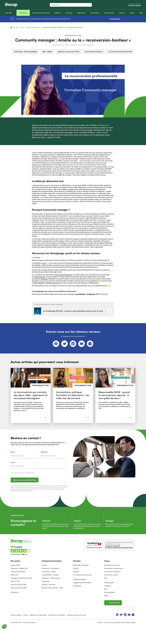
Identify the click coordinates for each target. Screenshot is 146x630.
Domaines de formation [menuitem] (52, 561)
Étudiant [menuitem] (76, 572)
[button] (4, 626)
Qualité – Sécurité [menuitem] (48, 584)
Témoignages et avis (33, 27)
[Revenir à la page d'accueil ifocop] (11, 5)
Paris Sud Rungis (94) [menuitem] (18, 584)
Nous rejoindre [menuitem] (109, 592)
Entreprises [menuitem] (77, 586)
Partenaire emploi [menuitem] (79, 579)
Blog (22, 27)
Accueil (14, 27)
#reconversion (40, 277)
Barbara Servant (53, 283)
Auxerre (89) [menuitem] (15, 565)
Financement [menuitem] (109, 583)
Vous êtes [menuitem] (77, 561)
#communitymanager (64, 275)
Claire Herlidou (39, 283)
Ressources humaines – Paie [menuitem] (52, 588)
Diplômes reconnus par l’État (68, 52)
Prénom (50, 452)
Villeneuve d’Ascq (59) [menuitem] (19, 588)
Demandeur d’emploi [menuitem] (81, 565)
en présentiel (80, 294)
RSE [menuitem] (105, 589)
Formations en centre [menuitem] (112, 565)
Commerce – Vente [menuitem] (49, 572)
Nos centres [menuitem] (15, 561)
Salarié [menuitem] (75, 568)
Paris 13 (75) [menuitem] (15, 581)
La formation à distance (94, 52)
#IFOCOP (94, 283)
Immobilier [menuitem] (46, 581)
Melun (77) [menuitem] (14, 575)
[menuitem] (8, 13)
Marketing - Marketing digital (25, 52)
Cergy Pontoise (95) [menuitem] (18, 572)
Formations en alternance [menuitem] (113, 568)
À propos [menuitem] (107, 586)
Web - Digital (47, 52)
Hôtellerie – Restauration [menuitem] (51, 578)
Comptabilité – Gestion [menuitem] (50, 575)
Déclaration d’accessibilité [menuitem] (56, 615)
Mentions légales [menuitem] (16, 615)
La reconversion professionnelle (120, 52)
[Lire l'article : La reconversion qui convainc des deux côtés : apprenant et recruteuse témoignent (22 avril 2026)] (31, 395)
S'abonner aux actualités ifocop (24, 480)
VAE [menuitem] (105, 578)
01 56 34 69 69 (134, 5)
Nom (18, 452)
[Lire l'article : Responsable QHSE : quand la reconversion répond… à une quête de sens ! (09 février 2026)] (115, 395)
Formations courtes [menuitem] (111, 575)
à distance (91, 294)
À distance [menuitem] (14, 592)
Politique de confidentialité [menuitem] (38, 615)
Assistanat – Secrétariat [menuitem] (50, 568)
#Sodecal (44, 279)
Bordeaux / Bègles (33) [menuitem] (19, 568)
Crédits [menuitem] (25, 615)
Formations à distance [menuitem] (112, 572)
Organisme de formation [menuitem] (82, 583)
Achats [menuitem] (44, 565)
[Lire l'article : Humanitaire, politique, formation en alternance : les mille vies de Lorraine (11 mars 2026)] (73, 395)
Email (19, 463)
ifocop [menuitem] (107, 561)
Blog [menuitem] (106, 595)
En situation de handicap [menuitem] (82, 575)
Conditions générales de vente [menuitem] (76, 615)
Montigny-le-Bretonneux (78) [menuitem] (21, 578)
